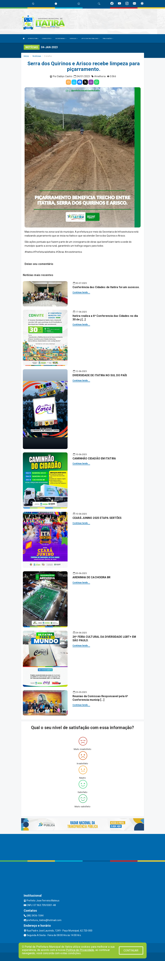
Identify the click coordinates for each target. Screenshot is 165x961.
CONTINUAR (131, 950)
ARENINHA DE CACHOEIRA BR (91, 577)
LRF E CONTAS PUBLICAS (90, 38)
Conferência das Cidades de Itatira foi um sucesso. (106, 287)
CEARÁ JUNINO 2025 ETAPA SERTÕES (97, 518)
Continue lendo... (81, 292)
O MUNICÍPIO (47, 38)
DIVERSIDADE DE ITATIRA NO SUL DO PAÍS (100, 375)
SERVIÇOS (74, 38)
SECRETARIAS (60, 38)
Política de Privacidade (80, 950)
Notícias (37, 56)
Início (26, 56)
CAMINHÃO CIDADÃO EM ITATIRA (94, 458)
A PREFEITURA (33, 38)
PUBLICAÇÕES (108, 38)
